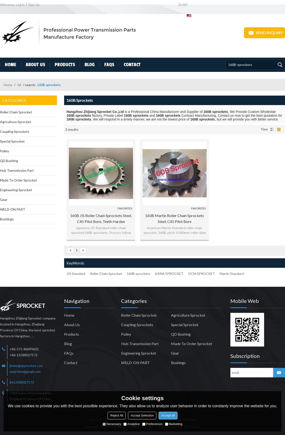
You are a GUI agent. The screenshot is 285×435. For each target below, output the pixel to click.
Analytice (132, 424)
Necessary (112, 424)
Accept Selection (142, 415)
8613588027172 (22, 382)
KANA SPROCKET (169, 274)
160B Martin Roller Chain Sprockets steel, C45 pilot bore (174, 218)
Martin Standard (232, 274)
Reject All (116, 415)
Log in (20, 5)
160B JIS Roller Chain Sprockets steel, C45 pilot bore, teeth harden (101, 218)
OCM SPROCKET (201, 274)
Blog (87, 65)
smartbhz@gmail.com (25, 372)
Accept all (168, 415)
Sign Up (34, 5)
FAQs (107, 65)
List (272, 129)
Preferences (152, 424)
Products (62, 65)
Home (8, 65)
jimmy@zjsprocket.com (26, 366)
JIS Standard (75, 274)
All (19, 85)
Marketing (173, 424)
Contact (130, 65)
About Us (33, 65)
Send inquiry (264, 32)
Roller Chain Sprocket (106, 274)
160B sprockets (138, 274)
